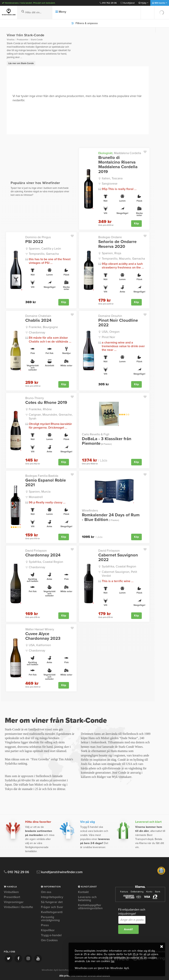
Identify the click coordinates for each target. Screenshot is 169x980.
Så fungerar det (52, 900)
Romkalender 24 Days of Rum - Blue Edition (111, 516)
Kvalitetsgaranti (52, 910)
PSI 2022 (34, 241)
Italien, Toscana (112, 178)
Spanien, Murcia (39, 491)
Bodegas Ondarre (110, 237)
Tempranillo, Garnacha (44, 254)
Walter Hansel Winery (39, 627)
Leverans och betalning (87, 896)
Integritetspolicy (52, 895)
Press (45, 923)
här (113, 961)
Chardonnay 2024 (42, 554)
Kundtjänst (128, 3)
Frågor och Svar (52, 905)
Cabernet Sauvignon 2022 (118, 556)
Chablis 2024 (38, 319)
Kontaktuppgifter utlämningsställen (90, 904)
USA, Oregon (111, 331)
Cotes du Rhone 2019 (46, 402)
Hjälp (143, 3)
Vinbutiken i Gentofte (18, 905)
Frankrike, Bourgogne (43, 327)
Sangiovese (109, 184)
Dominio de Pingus (38, 237)
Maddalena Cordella (119, 153)
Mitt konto (159, 3)
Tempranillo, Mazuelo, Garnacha (123, 258)
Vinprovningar (14, 900)
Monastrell (36, 496)
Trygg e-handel (51, 933)
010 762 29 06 (108, 3)
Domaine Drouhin (110, 315)
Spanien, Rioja (111, 253)
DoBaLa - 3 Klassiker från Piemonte (106, 440)
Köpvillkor (48, 928)
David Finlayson (36, 549)
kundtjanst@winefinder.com (64, 870)
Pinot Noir (108, 336)
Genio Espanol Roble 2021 (45, 481)
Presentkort (12, 895)
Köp (136, 223)
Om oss (46, 890)
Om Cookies (49, 938)
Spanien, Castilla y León (45, 248)
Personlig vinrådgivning (50, 916)
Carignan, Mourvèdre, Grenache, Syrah (51, 416)
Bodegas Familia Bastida (41, 474)
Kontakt (83, 890)
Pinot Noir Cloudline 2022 (118, 322)
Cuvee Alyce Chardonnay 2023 (42, 634)
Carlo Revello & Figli (95, 433)
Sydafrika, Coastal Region (46, 561)
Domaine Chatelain (38, 315)
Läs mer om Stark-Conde (21, 63)
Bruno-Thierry (34, 397)
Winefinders (90, 509)
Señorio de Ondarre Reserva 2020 (117, 243)
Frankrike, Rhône (40, 409)
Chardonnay (37, 332)
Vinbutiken (11, 890)
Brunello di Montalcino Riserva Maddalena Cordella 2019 (118, 164)
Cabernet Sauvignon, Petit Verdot (119, 572)
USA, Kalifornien (40, 644)
